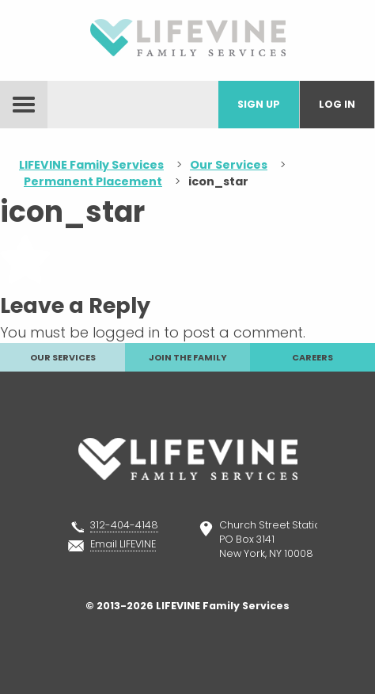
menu (23, 104)
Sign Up (258, 104)
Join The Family (188, 357)
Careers (312, 357)
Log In (337, 104)
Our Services (63, 357)
